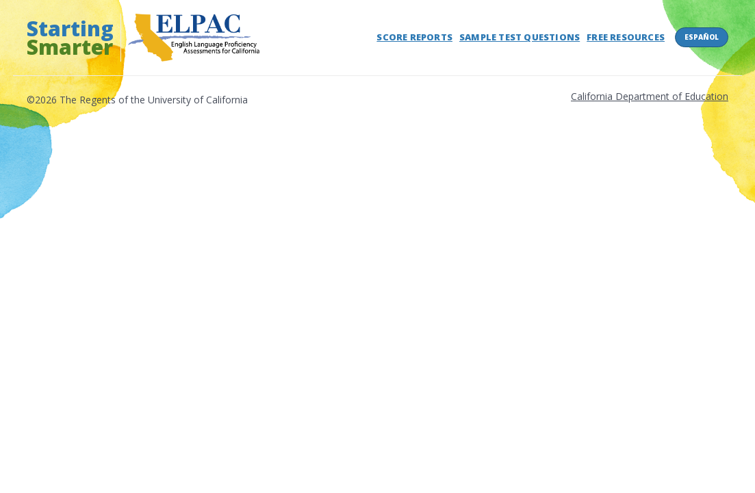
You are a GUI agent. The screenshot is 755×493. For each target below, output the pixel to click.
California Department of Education (649, 96)
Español (701, 37)
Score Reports (414, 37)
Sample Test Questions (519, 37)
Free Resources (626, 37)
